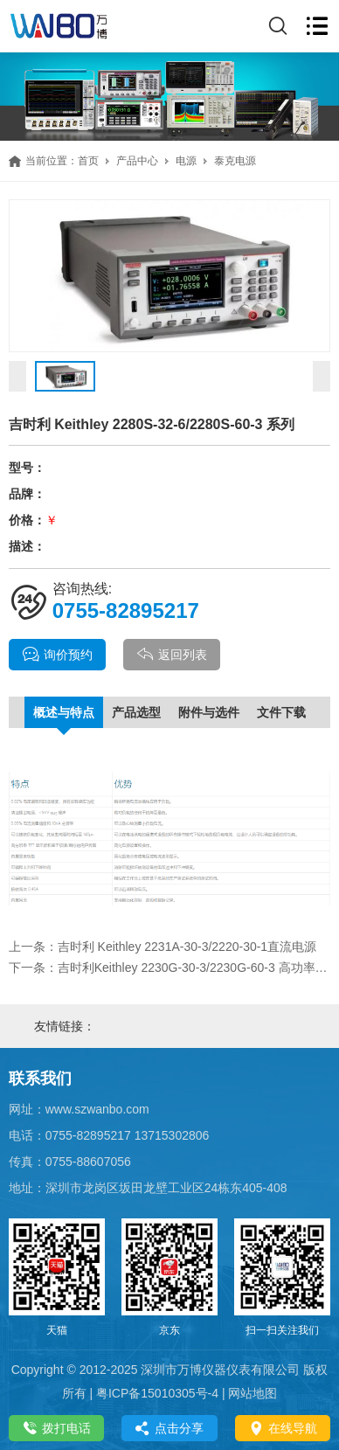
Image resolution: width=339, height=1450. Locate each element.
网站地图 (252, 1393)
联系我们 (40, 1078)
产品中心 (137, 161)
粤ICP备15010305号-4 (157, 1393)
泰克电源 (235, 161)
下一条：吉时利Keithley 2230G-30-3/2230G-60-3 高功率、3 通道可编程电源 (170, 968)
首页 (88, 161)
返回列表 (171, 654)
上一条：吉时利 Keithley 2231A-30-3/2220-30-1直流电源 (162, 947)
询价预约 (57, 654)
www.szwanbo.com (97, 1109)
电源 (186, 161)
